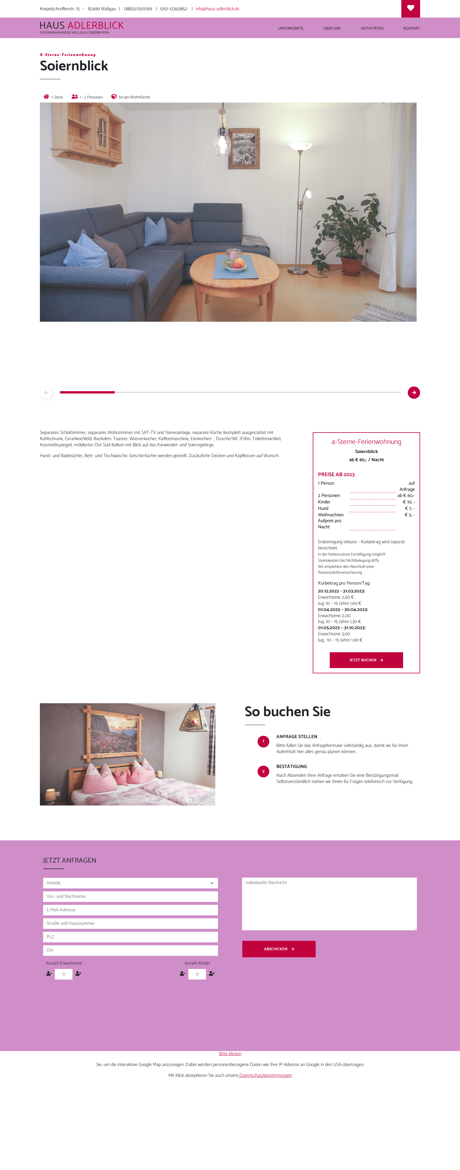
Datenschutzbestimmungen (265, 1075)
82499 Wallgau (102, 9)
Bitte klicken (230, 1054)
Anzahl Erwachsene (64, 963)
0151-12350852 (173, 9)
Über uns (332, 28)
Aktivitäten (372, 28)
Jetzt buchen (366, 660)
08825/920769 (138, 9)
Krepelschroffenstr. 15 (60, 9)
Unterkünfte (290, 28)
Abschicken (279, 949)
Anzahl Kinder (197, 963)
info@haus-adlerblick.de (217, 9)
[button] (414, 392)
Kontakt (411, 28)
